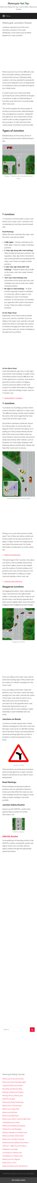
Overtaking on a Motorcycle (12, 1156)
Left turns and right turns (13, 581)
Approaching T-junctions (13, 398)
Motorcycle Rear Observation (13, 1136)
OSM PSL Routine (10, 836)
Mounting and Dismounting (12, 1089)
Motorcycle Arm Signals (11, 1159)
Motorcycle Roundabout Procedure (15, 1142)
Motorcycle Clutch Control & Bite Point (16, 1119)
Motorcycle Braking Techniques (13, 1126)
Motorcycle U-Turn (9, 1163)
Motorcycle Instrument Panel (12, 1079)
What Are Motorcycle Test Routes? (15, 1166)
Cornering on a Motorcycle (12, 1153)
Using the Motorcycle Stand (12, 1085)
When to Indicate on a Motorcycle (14, 1132)
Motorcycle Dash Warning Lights (14, 1082)
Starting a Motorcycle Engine (12, 1092)
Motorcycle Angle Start (10, 1109)
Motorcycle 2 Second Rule (12, 1106)
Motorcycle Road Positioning (12, 1102)
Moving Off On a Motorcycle (12, 1096)
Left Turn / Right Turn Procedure (14, 1146)
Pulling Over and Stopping (11, 1129)
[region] (18, 53)
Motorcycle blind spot (12, 555)
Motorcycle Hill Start (9, 1112)
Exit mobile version (18, 1180)
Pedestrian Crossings (10, 1149)
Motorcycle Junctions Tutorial (13, 1139)
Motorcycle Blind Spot (10, 1116)
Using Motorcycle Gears (11, 1122)
